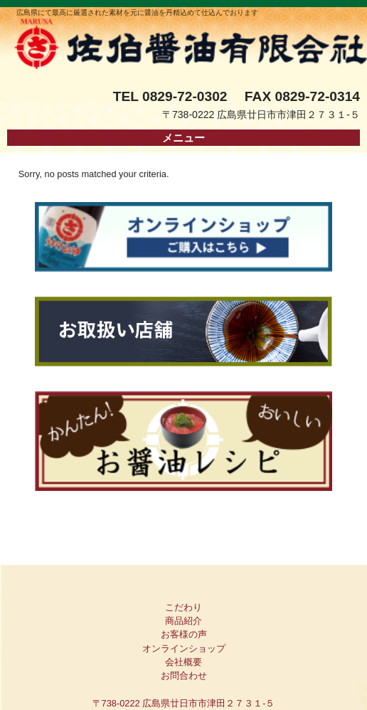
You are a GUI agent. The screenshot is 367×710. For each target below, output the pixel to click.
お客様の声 (184, 634)
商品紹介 (183, 620)
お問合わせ (184, 675)
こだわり (183, 607)
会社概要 (183, 662)
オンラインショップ (183, 648)
